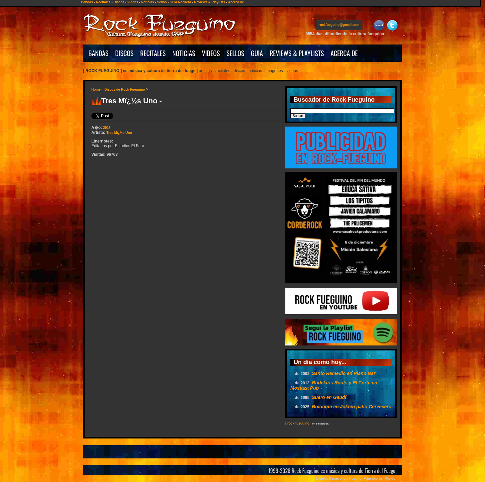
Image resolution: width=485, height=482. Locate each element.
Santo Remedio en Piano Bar (343, 373)
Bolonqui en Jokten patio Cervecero (352, 406)
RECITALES (153, 53)
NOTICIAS (183, 53)
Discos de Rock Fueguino (124, 89)
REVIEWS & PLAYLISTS (297, 53)
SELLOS (235, 53)
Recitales (103, 2)
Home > (97, 89)
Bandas (87, 2)
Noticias (147, 2)
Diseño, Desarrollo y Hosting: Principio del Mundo (355, 478)
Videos (132, 2)
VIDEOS (211, 53)
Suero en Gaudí (329, 397)
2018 (106, 128)
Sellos (162, 2)
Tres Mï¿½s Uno (119, 133)
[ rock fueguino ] (298, 423)
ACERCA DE (344, 53)
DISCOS (124, 53)
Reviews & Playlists (209, 2)
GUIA (257, 53)
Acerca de (236, 2)
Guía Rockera (180, 2)
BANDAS (98, 53)
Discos (119, 2)
